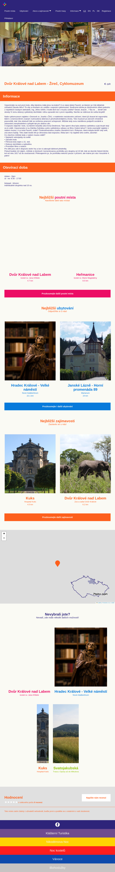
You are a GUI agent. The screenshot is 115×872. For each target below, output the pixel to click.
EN (89, 11)
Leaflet (98, 602)
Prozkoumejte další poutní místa (57, 293)
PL (94, 11)
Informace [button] (75, 11)
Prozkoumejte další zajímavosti (57, 517)
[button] (57, 563)
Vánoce (57, 859)
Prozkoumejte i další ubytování (57, 406)
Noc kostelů (57, 850)
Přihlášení (8, 18)
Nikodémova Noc (57, 841)
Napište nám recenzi (96, 798)
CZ (84, 11)
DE (98, 11)
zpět (107, 84)
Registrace (106, 11)
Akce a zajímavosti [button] (42, 11)
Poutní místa (9, 11)
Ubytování (24, 11)
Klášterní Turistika (57, 833)
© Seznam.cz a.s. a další (108, 602)
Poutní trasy (61, 11)
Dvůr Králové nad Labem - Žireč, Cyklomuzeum (44, 84)
